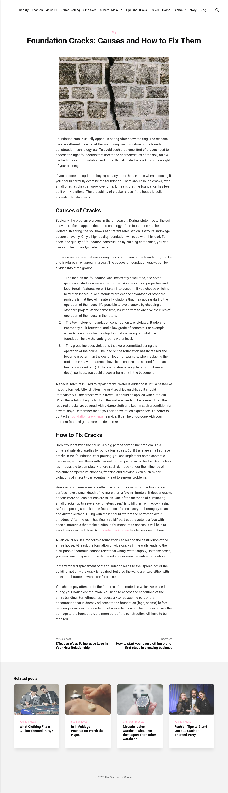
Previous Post (85, 644)
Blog (203, 10)
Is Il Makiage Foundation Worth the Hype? (87, 731)
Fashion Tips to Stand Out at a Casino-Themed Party (191, 731)
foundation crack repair (87, 416)
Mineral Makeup (111, 10)
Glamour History (185, 10)
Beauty (24, 10)
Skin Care (90, 10)
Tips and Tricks (136, 10)
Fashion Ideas (28, 721)
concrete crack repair (113, 530)
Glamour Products (133, 721)
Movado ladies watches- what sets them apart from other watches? (139, 733)
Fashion (37, 10)
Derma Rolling (70, 10)
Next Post (143, 644)
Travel (154, 10)
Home (166, 10)
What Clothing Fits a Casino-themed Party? (36, 729)
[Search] (217, 10)
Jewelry (51, 10)
